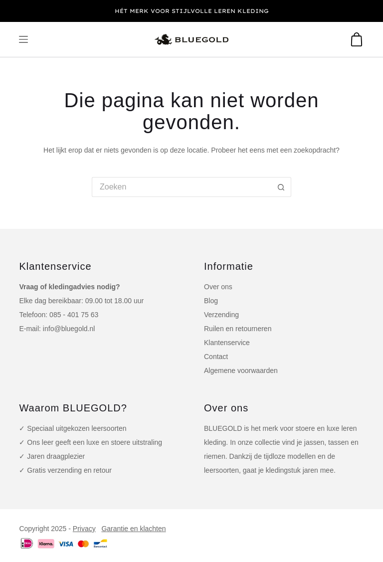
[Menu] (23, 39)
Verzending (221, 315)
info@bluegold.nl (69, 329)
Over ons (218, 287)
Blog (211, 301)
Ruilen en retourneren (237, 329)
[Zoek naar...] (181, 187)
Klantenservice (227, 343)
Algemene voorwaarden (241, 371)
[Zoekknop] (281, 187)
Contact (216, 357)
